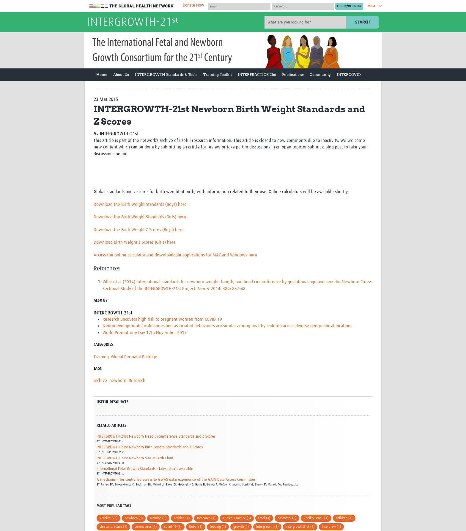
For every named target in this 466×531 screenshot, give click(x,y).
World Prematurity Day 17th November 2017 (145, 332)
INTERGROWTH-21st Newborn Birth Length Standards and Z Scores (150, 447)
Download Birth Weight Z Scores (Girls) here (135, 242)
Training (101, 357)
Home (101, 74)
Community (320, 74)
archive (100, 380)
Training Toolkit (217, 74)
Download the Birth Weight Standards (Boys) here (140, 204)
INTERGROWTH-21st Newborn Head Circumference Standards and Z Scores (156, 436)
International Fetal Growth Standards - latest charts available (145, 469)
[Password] (303, 6)
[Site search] (306, 22)
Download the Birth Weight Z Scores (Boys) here (139, 230)
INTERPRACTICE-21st (257, 74)
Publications (293, 74)
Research (137, 380)
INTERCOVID (349, 74)
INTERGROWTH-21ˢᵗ (132, 23)
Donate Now (193, 5)
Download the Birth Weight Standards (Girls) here (140, 217)
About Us (121, 74)
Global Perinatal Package (134, 357)
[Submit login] (349, 6)
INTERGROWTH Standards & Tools (166, 74)
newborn (117, 380)
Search (362, 22)
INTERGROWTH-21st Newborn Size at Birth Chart (135, 458)
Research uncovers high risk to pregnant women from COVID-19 (162, 319)
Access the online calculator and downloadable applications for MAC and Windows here (175, 255)
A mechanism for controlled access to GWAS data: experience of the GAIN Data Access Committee (176, 480)
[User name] (239, 6)
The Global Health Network (131, 6)
